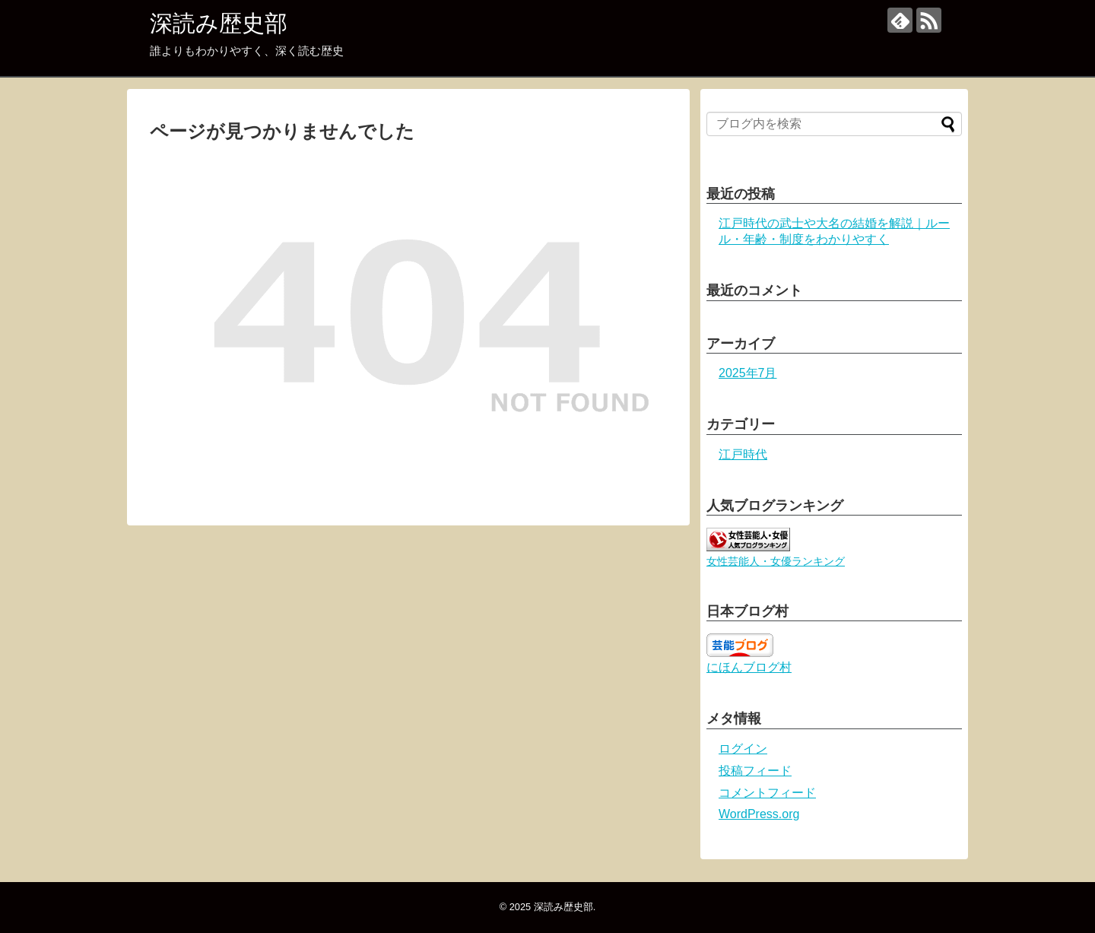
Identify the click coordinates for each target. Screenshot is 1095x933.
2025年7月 (748, 373)
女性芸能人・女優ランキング (775, 561)
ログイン (743, 748)
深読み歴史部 (218, 23)
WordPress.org (759, 814)
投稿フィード (755, 770)
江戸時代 (743, 454)
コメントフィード (767, 792)
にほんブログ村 (749, 667)
